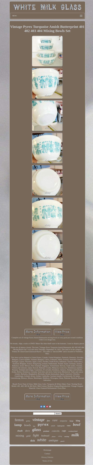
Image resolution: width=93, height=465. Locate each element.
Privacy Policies (47, 457)
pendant (46, 431)
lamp (18, 425)
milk (75, 435)
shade (20, 430)
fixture (54, 436)
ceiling (60, 436)
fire (48, 421)
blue (34, 426)
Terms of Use (47, 461)
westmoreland (72, 431)
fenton (19, 420)
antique (53, 440)
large (72, 421)
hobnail (45, 435)
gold (28, 436)
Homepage (47, 450)
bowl (76, 424)
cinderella (55, 431)
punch (62, 441)
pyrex (43, 425)
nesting (66, 436)
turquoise (63, 421)
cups (64, 431)
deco (27, 430)
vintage (39, 419)
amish (53, 426)
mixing (20, 435)
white (41, 440)
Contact (47, 454)
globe (28, 421)
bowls (27, 425)
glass (36, 429)
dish (32, 440)
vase (68, 425)
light (36, 435)
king (78, 420)
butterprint (61, 426)
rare (55, 420)
